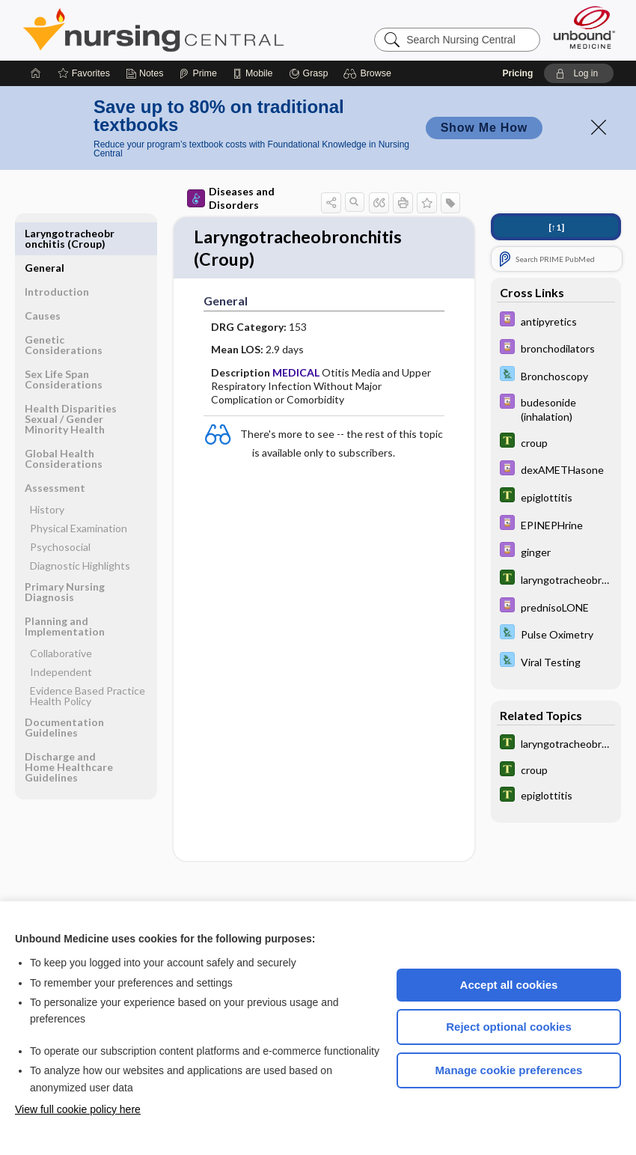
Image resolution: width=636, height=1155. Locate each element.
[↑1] (556, 227)
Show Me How (484, 127)
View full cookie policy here (78, 1109)
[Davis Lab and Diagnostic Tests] (556, 375)
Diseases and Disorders (231, 198)
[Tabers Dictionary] (556, 442)
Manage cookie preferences (509, 1070)
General (44, 233)
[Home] (36, 73)
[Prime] (197, 73)
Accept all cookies (509, 984)
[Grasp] (308, 73)
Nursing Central (209, 29)
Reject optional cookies (509, 1026)
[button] (369, 73)
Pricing (518, 73)
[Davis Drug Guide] (556, 321)
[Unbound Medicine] (584, 27)
